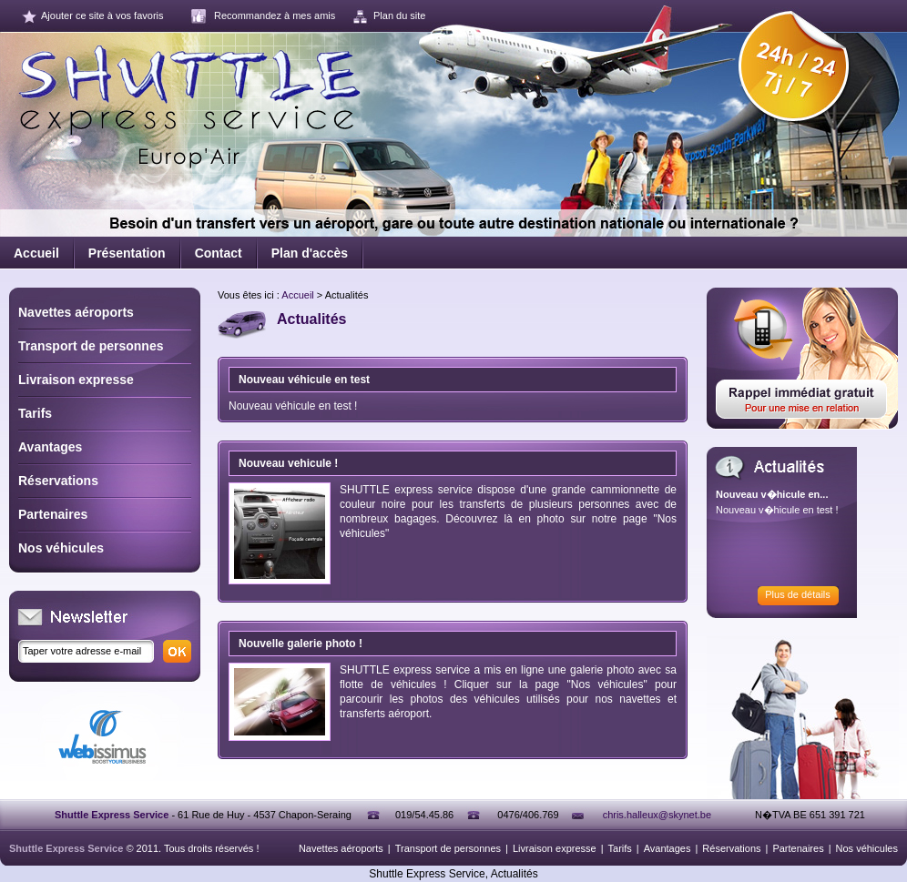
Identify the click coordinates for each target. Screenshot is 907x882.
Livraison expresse (76, 379)
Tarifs (35, 413)
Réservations (58, 480)
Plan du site (399, 15)
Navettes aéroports (76, 312)
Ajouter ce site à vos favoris (102, 15)
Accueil (36, 253)
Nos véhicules (61, 548)
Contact (218, 253)
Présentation (127, 253)
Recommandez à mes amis (274, 15)
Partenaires (52, 514)
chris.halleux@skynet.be (657, 814)
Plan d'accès (309, 253)
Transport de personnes (90, 346)
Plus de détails (798, 594)
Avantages (50, 447)
